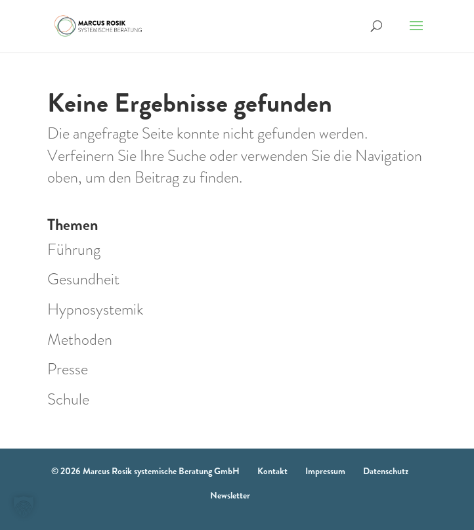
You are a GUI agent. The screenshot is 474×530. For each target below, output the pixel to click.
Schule (68, 399)
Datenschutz (385, 470)
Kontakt (272, 470)
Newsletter (230, 495)
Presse (67, 369)
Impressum (325, 470)
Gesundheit (83, 279)
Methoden (79, 339)
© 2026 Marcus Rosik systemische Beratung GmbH (145, 470)
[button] (23, 506)
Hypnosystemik (95, 309)
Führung (73, 249)
